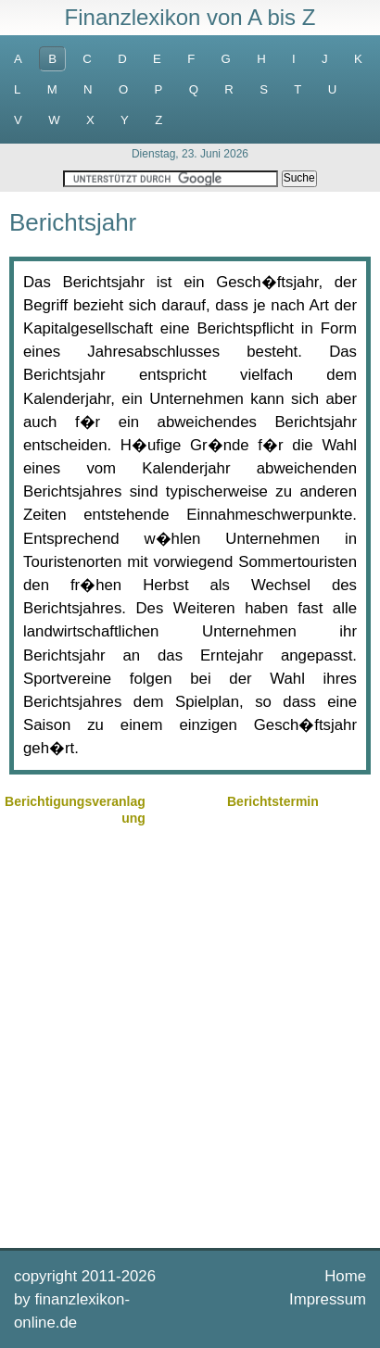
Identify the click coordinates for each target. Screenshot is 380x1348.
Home (345, 1276)
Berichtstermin (273, 801)
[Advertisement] (190, 1035)
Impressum (327, 1299)
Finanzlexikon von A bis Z (190, 17)
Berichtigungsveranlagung (75, 809)
